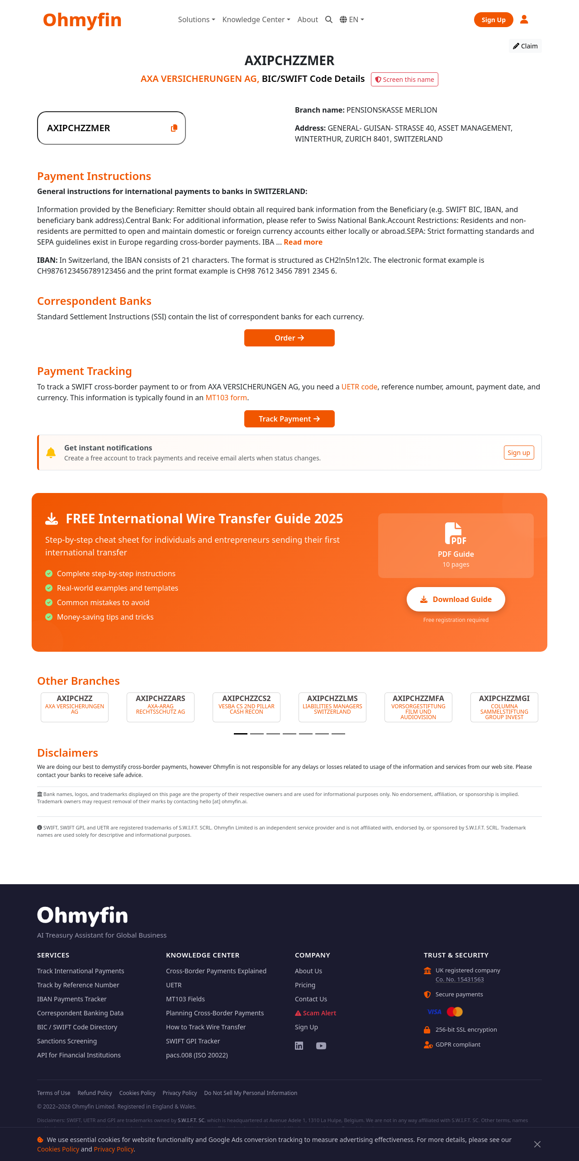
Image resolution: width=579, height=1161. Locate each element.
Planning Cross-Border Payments (215, 1013)
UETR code (360, 387)
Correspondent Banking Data (80, 1013)
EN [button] (349, 19)
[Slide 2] (257, 734)
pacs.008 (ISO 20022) (197, 1055)
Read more (303, 242)
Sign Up (494, 19)
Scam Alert (315, 1013)
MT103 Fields (185, 999)
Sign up (519, 452)
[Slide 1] (240, 734)
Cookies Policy (58, 1149)
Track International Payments (80, 971)
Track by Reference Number (78, 985)
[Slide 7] (338, 734)
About (308, 19)
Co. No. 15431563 (460, 979)
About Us (308, 971)
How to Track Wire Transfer (206, 1027)
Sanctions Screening (67, 1041)
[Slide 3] (273, 734)
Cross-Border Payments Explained (216, 971)
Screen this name (404, 79)
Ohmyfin (82, 19)
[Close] (537, 1144)
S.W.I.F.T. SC (191, 1120)
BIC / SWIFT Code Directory (77, 1027)
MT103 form (226, 398)
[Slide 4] (289, 734)
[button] (524, 19)
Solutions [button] (194, 19)
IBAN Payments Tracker (72, 999)
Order (289, 338)
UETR (174, 985)
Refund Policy (94, 1093)
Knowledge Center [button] (254, 19)
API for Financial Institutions (79, 1055)
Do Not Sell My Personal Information (250, 1093)
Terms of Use (53, 1093)
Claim (525, 46)
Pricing (305, 985)
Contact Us (311, 999)
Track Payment (289, 419)
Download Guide (456, 599)
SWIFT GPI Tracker (193, 1041)
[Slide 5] (306, 734)
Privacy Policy (114, 1149)
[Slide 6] (322, 734)
